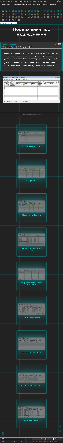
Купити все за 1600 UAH (39, 438)
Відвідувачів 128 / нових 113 (20, 441)
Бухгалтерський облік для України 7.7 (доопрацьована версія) (25, 2)
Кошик (49, 438)
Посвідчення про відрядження (31, 32)
